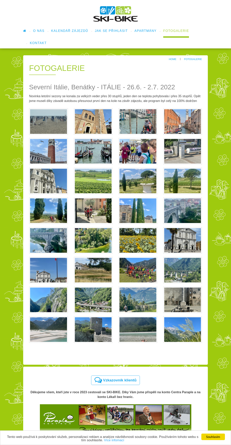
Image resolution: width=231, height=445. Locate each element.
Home (172, 59)
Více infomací (114, 440)
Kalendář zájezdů (69, 30)
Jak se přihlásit (111, 30)
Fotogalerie (176, 30)
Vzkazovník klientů (115, 380)
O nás (39, 30)
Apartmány (146, 30)
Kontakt (38, 43)
